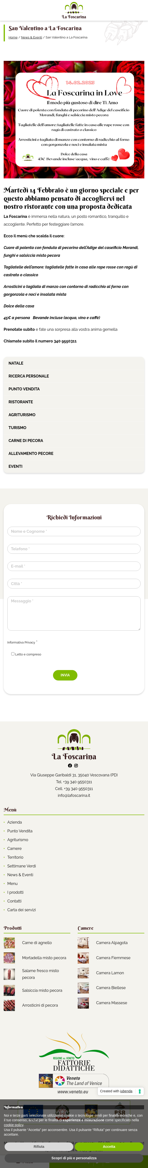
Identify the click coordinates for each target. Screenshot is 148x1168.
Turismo (17, 427)
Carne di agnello (37, 942)
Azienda (14, 822)
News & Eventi (31, 37)
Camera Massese (111, 1003)
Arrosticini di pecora (40, 1005)
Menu (12, 883)
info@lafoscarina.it (74, 795)
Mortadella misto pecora (44, 958)
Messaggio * (22, 601)
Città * (16, 583)
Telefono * (20, 549)
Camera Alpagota (112, 942)
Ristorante (21, 402)
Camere (14, 848)
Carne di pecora (26, 440)
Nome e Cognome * (29, 531)
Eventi (15, 466)
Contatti (14, 901)
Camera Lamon (110, 973)
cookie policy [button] (13, 1125)
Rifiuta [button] (39, 1147)
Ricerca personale (29, 376)
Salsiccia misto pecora (42, 990)
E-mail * (18, 566)
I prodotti (15, 892)
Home (13, 37)
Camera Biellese (111, 987)
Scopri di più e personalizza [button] (74, 1158)
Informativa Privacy (21, 642)
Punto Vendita (19, 831)
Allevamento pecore (31, 453)
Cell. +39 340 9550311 (74, 788)
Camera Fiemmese (113, 958)
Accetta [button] (109, 1147)
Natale (16, 363)
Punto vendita (24, 389)
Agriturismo (22, 415)
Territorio (15, 857)
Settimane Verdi (21, 866)
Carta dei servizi (21, 910)
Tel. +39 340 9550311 (74, 782)
